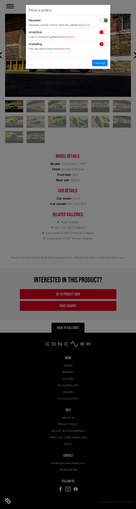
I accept (99, 63)
